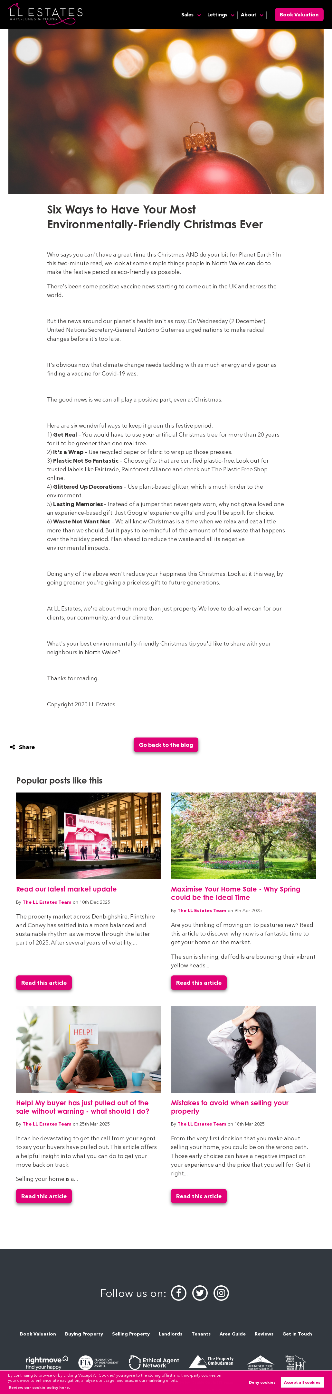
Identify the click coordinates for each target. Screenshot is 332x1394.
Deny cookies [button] (262, 1382)
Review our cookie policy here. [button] (39, 1387)
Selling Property (131, 1334)
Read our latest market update (66, 889)
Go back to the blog (166, 744)
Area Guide (233, 1334)
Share (22, 747)
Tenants (201, 1334)
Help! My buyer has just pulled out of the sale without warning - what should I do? (82, 1107)
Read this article (44, 982)
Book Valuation (299, 15)
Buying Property (84, 1334)
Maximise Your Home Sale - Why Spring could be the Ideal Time (235, 893)
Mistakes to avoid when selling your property (230, 1107)
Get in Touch (297, 1334)
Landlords (170, 1334)
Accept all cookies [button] (302, 1382)
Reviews (264, 1334)
